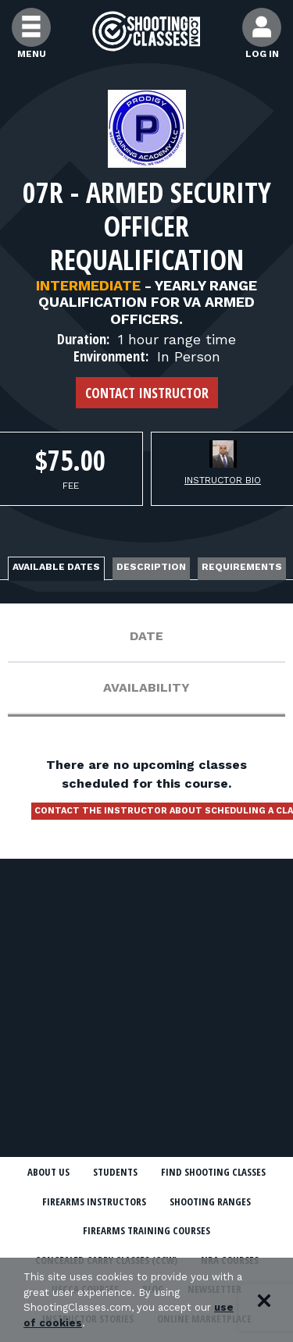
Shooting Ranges (210, 1201)
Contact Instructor (147, 392)
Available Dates (56, 566)
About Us (48, 1172)
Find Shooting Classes (213, 1172)
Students (115, 1172)
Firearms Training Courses (146, 1230)
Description (151, 566)
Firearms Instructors (94, 1201)
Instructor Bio (222, 480)
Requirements (242, 566)
